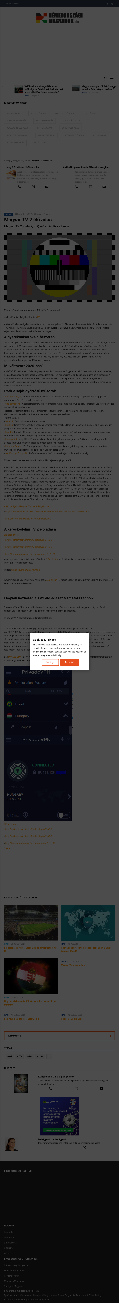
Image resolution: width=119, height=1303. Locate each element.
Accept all (69, 662)
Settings (50, 662)
